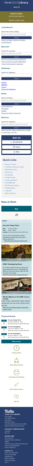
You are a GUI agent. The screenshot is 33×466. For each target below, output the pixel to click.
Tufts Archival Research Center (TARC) (15, 424)
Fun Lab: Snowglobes (14, 327)
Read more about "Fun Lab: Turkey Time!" (15, 241)
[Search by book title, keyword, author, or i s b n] (16, 100)
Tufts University (9, 438)
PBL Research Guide (12, 185)
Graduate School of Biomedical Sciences (16, 444)
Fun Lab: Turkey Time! (11, 225)
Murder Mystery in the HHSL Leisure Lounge (16, 298)
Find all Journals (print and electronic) (13, 59)
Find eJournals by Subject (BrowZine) (13, 62)
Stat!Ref (3, 111)
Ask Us (16, 401)
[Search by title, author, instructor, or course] (16, 124)
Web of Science (10, 193)
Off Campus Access (16, 389)
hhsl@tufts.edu (9, 457)
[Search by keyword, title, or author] (16, 34)
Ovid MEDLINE (10, 183)
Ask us (6, 462)
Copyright (7, 431)
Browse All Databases (8, 89)
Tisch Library (8, 416)
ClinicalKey (5, 109)
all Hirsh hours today (16, 16)
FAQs (16, 152)
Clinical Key (9, 172)
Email (16, 147)
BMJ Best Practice (11, 170)
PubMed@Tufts (10, 188)
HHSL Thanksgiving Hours (12, 264)
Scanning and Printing (16, 377)
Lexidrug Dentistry (11, 180)
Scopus (3, 87)
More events (16, 341)
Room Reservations (16, 365)
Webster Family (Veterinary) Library (15, 426)
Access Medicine (7, 106)
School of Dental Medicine (12, 446)
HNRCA (7, 442)
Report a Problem (10, 458)
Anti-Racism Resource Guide (14, 167)
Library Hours (16, 353)
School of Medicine (10, 448)
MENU (16, 7)
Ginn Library (8, 420)
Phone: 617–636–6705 (11, 453)
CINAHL (4, 83)
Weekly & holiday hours (16, 20)
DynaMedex (9, 175)
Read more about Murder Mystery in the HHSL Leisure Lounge (15, 308)
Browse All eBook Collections (11, 113)
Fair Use (7, 433)
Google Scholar (10, 177)
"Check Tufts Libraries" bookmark (12, 64)
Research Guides (10, 164)
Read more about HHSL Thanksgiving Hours (15, 275)
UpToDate (8, 191)
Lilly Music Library (10, 422)
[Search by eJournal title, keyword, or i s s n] (16, 53)
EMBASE (4, 85)
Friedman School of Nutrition (13, 440)
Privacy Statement (10, 460)
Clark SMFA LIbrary (10, 418)
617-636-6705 (17, 142)
